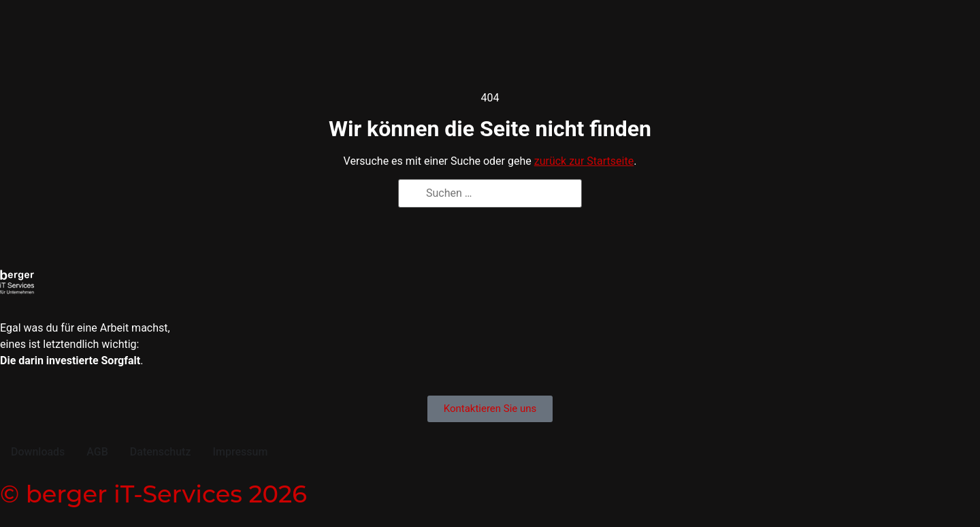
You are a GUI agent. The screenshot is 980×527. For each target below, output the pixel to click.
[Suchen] (413, 195)
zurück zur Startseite (584, 161)
